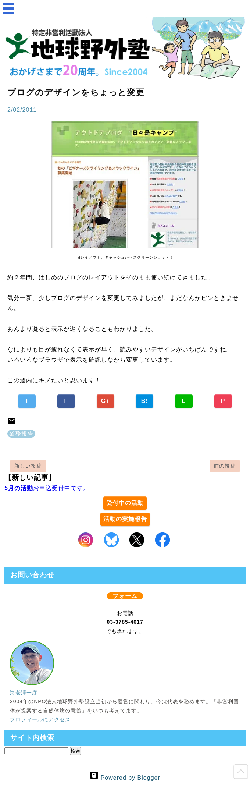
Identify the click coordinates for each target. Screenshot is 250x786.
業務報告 (21, 434)
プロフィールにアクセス (40, 719)
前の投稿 (225, 466)
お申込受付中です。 (46, 488)
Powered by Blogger (125, 778)
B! (144, 401)
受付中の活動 (125, 503)
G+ (105, 401)
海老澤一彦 (24, 692)
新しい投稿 (28, 466)
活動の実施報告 (125, 519)
